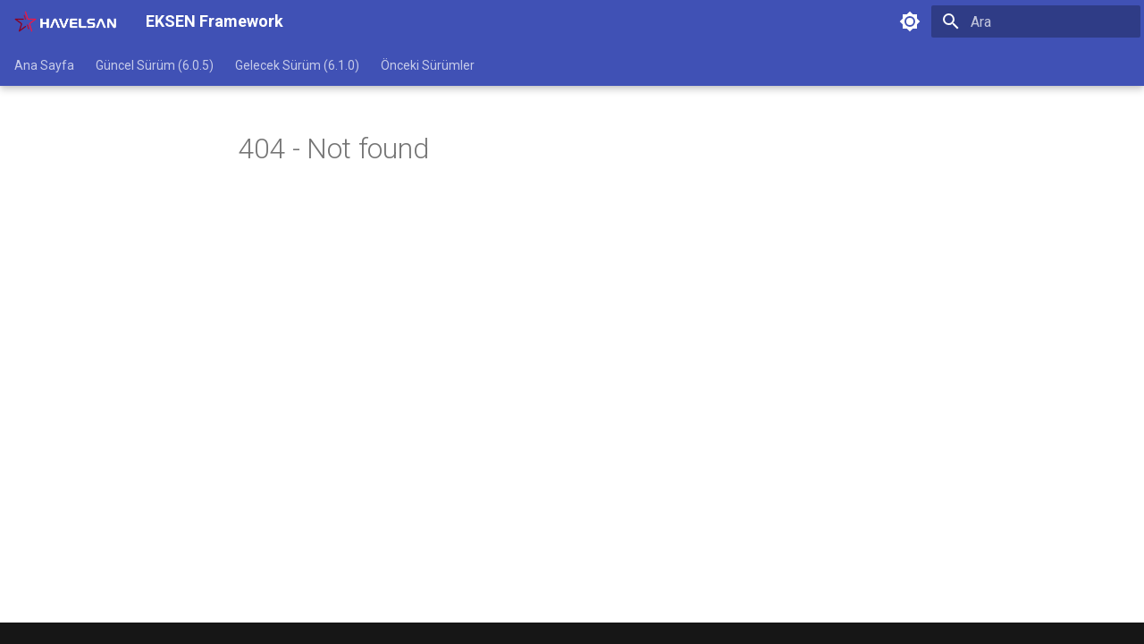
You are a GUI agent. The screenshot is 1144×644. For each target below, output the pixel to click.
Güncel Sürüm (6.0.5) (155, 65)
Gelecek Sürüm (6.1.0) (297, 65)
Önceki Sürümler (428, 65)
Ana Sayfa (44, 65)
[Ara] (1035, 21)
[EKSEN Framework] (65, 21)
